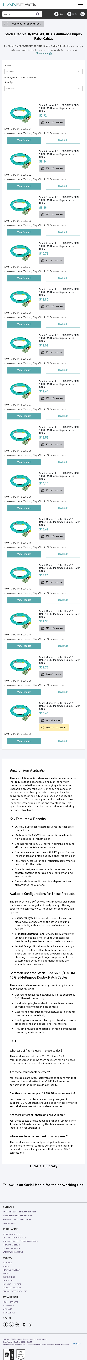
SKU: (7, 129)
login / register (10, 1298)
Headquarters (9, 1219)
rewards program (11, 1266)
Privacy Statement (11, 1241)
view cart (7, 1305)
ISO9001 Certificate (11, 1244)
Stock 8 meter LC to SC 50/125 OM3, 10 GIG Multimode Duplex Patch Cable (59, 428)
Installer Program (12, 1284)
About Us (7, 1269)
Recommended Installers (15, 1287)
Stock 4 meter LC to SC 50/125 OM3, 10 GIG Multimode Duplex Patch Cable (59, 245)
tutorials (7, 1259)
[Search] (37, 14)
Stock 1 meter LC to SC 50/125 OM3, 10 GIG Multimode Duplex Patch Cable (59, 108)
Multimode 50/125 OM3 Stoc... (26, 24)
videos (6, 1262)
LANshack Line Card (12, 1280)
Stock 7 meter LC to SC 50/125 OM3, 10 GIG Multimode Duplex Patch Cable (59, 382)
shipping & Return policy (14, 1234)
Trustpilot (77, 1339)
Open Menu (80, 4)
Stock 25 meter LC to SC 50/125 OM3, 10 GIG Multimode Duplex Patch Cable (57, 702)
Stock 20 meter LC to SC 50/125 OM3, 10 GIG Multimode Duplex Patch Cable (57, 657)
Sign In (62, 14)
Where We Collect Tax (13, 1248)
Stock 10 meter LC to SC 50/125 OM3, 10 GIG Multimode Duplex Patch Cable (57, 519)
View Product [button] (24, 140)
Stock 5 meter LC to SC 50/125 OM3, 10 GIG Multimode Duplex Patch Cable (59, 291)
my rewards (8, 1302)
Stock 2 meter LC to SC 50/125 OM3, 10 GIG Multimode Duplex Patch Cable (59, 154)
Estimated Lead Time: (13, 133)
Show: (7, 65)
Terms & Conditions (12, 1230)
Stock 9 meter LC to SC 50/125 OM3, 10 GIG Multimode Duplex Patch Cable (59, 474)
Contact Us (8, 1276)
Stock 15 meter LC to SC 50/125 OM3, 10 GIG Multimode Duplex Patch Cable (57, 611)
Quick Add (63, 140)
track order (9, 1309)
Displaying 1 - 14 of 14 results (20, 78)
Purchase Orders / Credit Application (20, 1237)
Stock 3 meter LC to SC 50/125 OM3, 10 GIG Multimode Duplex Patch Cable (59, 200)
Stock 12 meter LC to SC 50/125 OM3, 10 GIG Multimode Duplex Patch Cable (57, 565)
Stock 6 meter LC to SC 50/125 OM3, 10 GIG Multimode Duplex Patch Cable (59, 337)
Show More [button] (42, 53)
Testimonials (9, 1273)
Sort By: (8, 82)
